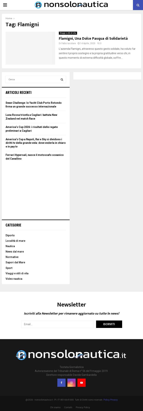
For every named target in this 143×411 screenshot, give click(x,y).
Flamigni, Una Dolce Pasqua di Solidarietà (93, 38)
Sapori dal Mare (15, 262)
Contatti (68, 407)
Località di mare (15, 240)
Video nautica (14, 278)
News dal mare (15, 251)
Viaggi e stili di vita (68, 33)
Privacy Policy (83, 407)
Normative (12, 257)
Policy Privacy (111, 400)
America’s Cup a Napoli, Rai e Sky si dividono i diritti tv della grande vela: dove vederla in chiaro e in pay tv (36, 143)
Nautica (10, 246)
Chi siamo (55, 407)
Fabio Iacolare (68, 43)
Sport (9, 267)
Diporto (10, 235)
